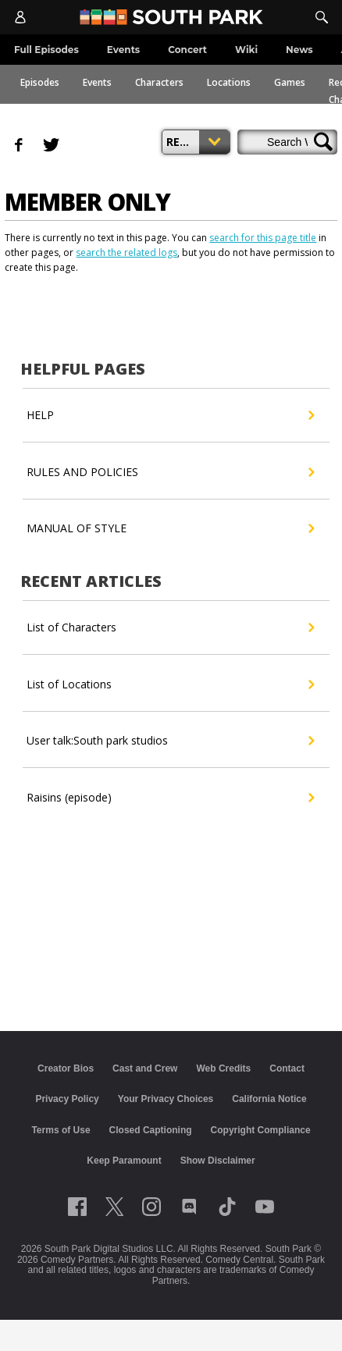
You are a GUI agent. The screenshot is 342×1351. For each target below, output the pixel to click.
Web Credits (223, 1068)
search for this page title (262, 237)
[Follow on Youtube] (264, 1206)
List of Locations (170, 684)
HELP (170, 415)
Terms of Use (60, 1130)
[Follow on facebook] (77, 1206)
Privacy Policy (66, 1098)
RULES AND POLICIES (170, 472)
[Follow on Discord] (189, 1206)
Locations (229, 82)
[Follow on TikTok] (227, 1206)
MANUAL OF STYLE (170, 528)
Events (97, 82)
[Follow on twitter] (114, 1206)
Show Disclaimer (217, 1160)
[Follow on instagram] (151, 1206)
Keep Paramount (124, 1160)
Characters (159, 82)
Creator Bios (65, 1068)
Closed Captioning (150, 1130)
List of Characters (170, 627)
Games (289, 82)
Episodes (39, 82)
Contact (287, 1068)
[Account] (20, 17)
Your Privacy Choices (166, 1098)
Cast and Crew (144, 1068)
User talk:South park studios (170, 741)
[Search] (321, 17)
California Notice (269, 1098)
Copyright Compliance (261, 1130)
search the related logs (126, 252)
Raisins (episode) (170, 798)
